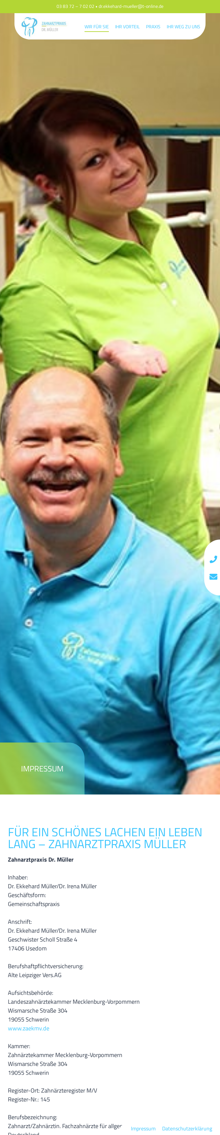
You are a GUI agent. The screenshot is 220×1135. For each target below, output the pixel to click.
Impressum (143, 1128)
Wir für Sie (97, 26)
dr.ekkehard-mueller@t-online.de (131, 6)
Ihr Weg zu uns (183, 26)
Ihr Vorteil (127, 26)
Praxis (153, 26)
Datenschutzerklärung (187, 1128)
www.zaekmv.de (28, 1028)
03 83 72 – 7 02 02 (75, 6)
